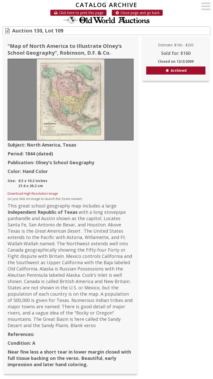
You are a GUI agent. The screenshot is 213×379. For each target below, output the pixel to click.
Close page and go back (137, 12)
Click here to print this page (78, 12)
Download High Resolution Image (33, 193)
